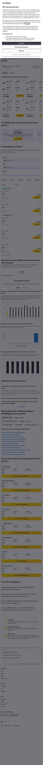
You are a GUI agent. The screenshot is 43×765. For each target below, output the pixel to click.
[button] (21, 43)
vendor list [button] (27, 23)
